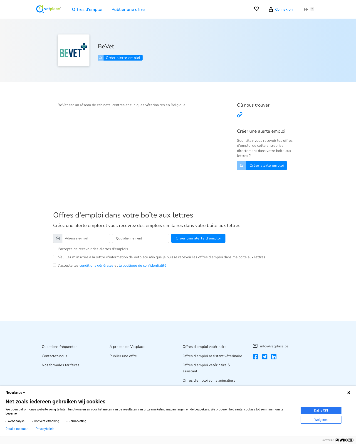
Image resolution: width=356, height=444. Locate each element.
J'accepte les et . (112, 265)
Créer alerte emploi (119, 57)
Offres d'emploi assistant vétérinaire (212, 356)
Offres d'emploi (87, 9)
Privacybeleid (45, 429)
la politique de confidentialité (142, 265)
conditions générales (96, 265)
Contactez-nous (54, 356)
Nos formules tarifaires (60, 365)
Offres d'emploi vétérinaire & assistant (206, 368)
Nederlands (16, 392)
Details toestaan (16, 429)
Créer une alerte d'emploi (198, 238)
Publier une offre (128, 9)
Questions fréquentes (59, 346)
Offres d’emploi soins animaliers (209, 380)
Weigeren (321, 420)
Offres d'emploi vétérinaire (205, 346)
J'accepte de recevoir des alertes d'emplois (93, 248)
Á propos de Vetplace (127, 346)
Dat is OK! (321, 410)
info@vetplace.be (271, 346)
